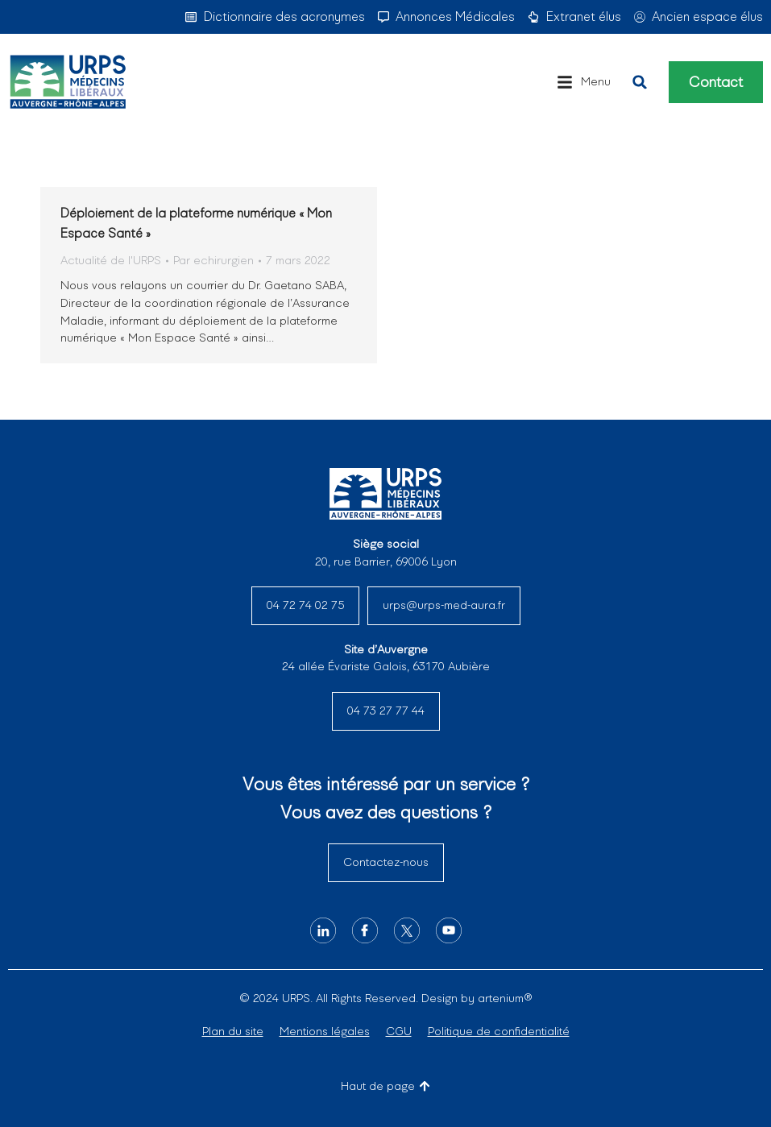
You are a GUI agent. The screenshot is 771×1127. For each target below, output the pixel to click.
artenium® (505, 998)
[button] (584, 82)
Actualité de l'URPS (110, 260)
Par (213, 260)
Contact (716, 82)
